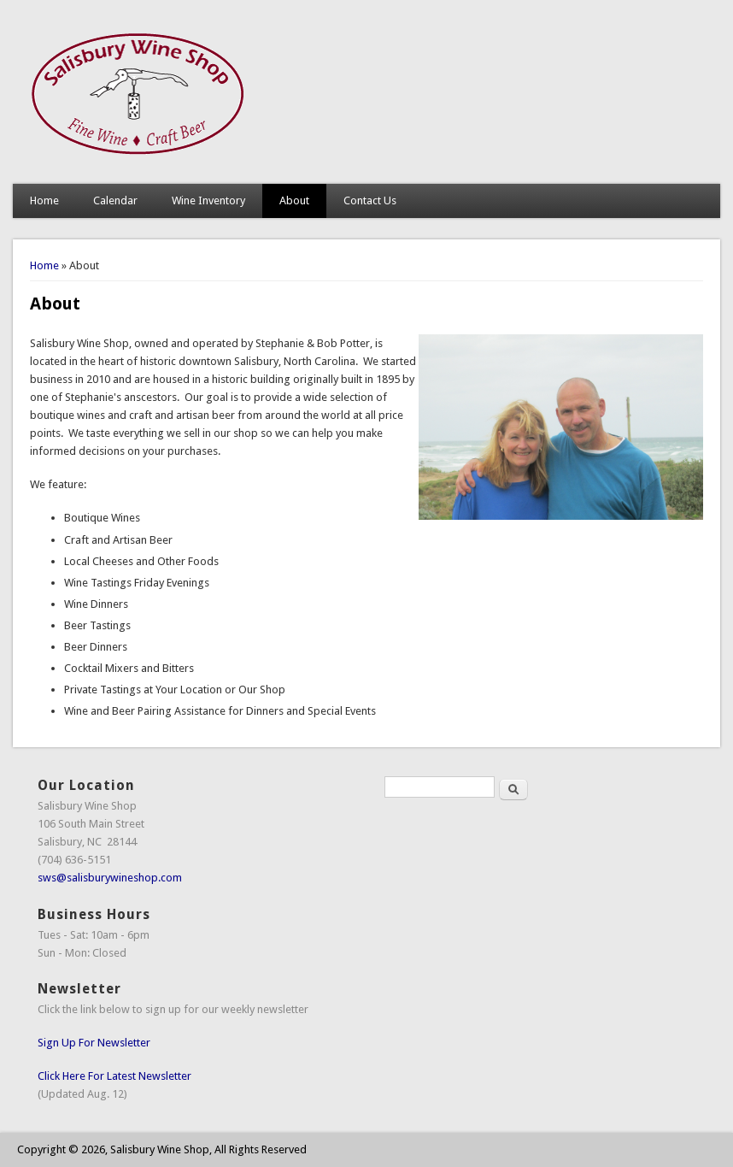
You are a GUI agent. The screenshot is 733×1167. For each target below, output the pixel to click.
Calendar (115, 200)
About (294, 200)
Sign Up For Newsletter (94, 1042)
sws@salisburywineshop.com (110, 877)
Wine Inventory (208, 200)
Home (44, 200)
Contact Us (369, 200)
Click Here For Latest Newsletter (114, 1076)
